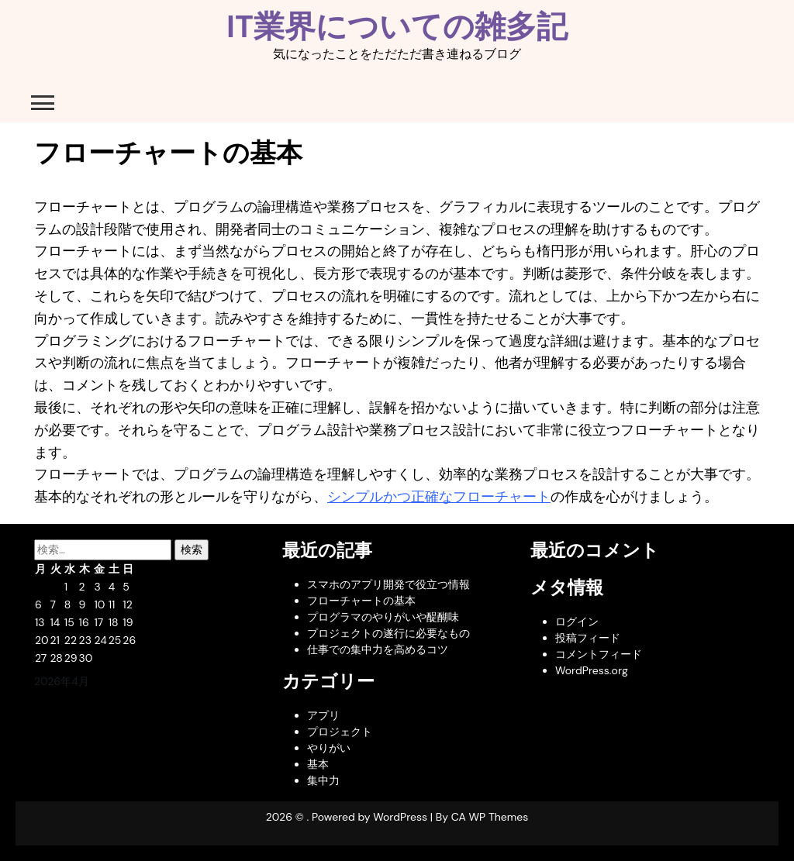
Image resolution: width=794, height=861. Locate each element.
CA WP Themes (490, 817)
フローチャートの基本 (361, 601)
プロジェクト (339, 732)
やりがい (328, 748)
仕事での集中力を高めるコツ (377, 649)
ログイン (577, 622)
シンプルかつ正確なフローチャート (439, 496)
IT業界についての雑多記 (397, 26)
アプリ (323, 715)
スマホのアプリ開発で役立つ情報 (388, 584)
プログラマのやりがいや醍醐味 (383, 617)
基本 (318, 764)
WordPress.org (591, 670)
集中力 (323, 780)
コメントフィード (598, 654)
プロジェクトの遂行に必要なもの (388, 633)
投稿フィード (587, 638)
